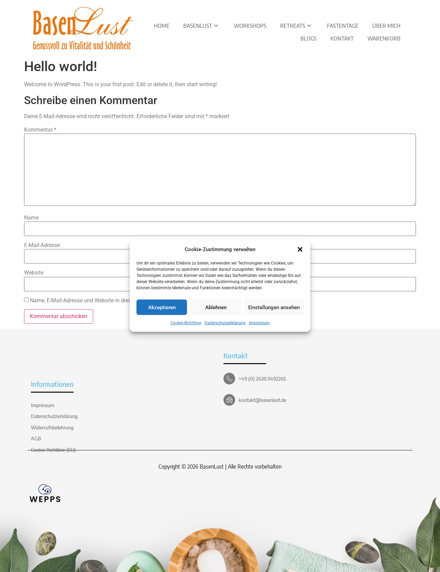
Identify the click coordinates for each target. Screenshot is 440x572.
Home (161, 25)
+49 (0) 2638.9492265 (262, 378)
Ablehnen (216, 307)
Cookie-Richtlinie (185, 323)
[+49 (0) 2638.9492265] (229, 378)
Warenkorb (383, 38)
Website (33, 273)
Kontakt (342, 38)
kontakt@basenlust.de (262, 400)
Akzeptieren (162, 307)
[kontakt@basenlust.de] (229, 400)
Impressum (259, 323)
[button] (300, 249)
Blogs (308, 38)
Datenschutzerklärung (225, 323)
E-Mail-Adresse (42, 245)
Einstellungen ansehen (274, 307)
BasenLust (200, 25)
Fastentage (343, 25)
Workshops (250, 25)
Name (31, 218)
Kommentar (40, 130)
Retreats (295, 25)
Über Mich (386, 25)
